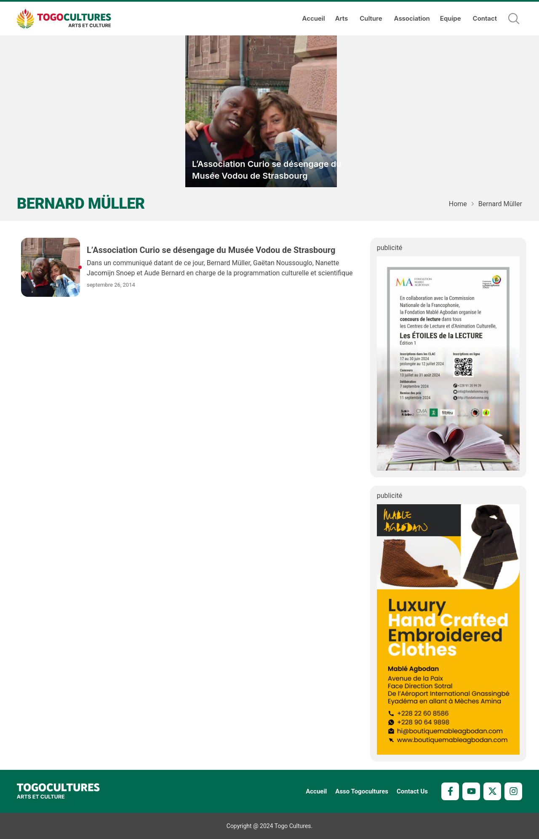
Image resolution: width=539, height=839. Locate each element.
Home (458, 204)
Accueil (313, 18)
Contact (485, 18)
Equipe (451, 18)
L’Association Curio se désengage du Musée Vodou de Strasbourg (266, 171)
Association (412, 18)
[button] (513, 18)
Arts (342, 18)
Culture (372, 18)
